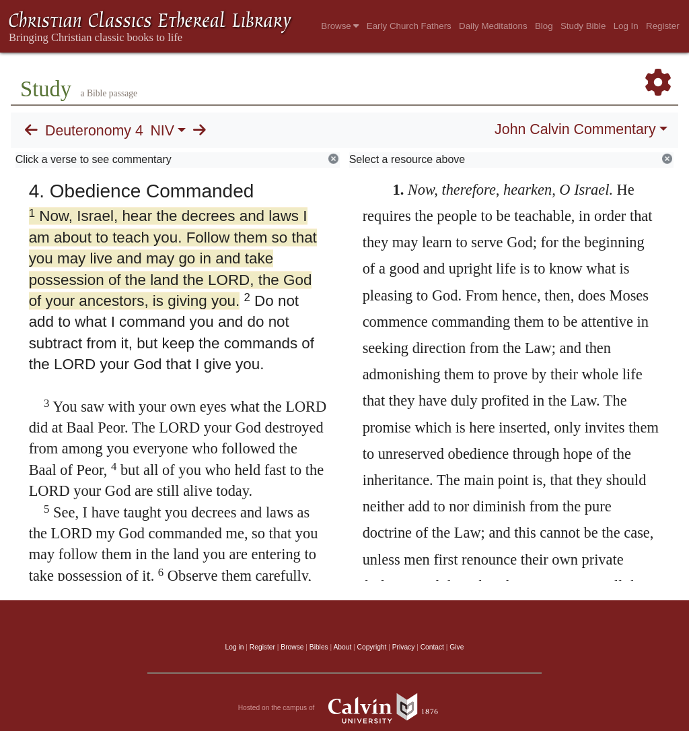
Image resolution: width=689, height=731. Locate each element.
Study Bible (583, 26)
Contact (432, 647)
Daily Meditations (493, 26)
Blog (544, 26)
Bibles (319, 647)
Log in (234, 647)
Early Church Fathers (409, 26)
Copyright (372, 647)
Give (456, 647)
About (342, 647)
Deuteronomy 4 (94, 131)
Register (663, 26)
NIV (162, 131)
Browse (340, 26)
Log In (626, 26)
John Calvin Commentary (575, 129)
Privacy (403, 647)
